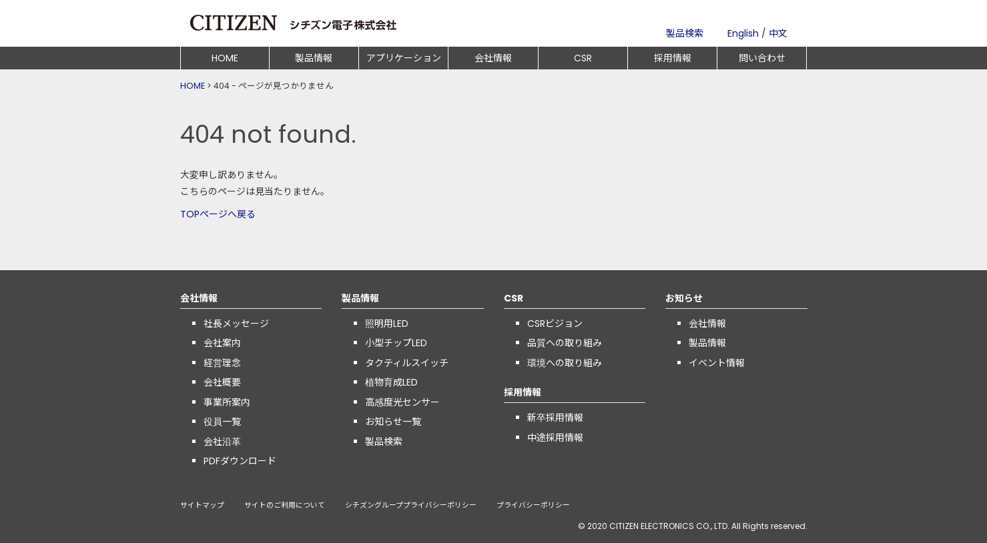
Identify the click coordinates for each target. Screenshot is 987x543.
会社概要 (222, 382)
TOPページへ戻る (218, 214)
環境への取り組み (564, 363)
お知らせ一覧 (393, 421)
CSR (583, 58)
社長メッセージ (236, 323)
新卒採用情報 (555, 417)
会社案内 (222, 343)
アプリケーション (403, 58)
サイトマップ (202, 506)
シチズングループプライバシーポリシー (410, 506)
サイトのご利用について (284, 506)
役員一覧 (222, 421)
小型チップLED (396, 343)
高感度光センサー (402, 402)
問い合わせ (762, 58)
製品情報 (313, 58)
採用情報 (672, 58)
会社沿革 (222, 441)
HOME (225, 58)
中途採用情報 (555, 437)
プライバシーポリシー (533, 506)
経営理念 (222, 363)
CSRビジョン (555, 323)
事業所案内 (227, 402)
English (743, 33)
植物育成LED (391, 382)
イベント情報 (717, 363)
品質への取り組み (564, 343)
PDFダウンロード (240, 461)
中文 (778, 33)
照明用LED (386, 323)
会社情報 (493, 58)
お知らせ (684, 298)
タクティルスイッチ (406, 363)
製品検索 (684, 33)
